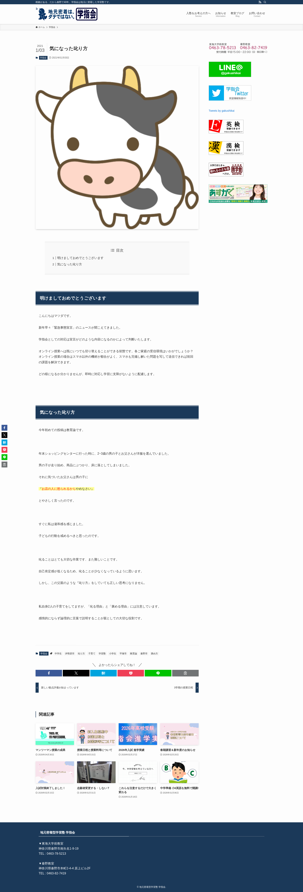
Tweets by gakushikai (221, 110)
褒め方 (154, 653)
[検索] (264, 2)
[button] (49, 673)
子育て (91, 653)
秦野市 (143, 653)
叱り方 (81, 653)
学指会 (43, 58)
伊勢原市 (69, 653)
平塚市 (123, 653)
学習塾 (102, 653)
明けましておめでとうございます (80, 258)
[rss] (259, 2)
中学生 (58, 653)
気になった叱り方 (69, 264)
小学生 (112, 653)
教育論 (133, 653)
